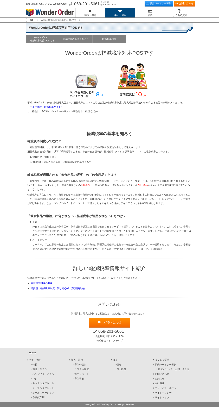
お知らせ (159, 378)
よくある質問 (180, 15)
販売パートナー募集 (160, 3)
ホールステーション (43, 392)
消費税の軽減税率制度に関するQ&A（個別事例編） (58, 288)
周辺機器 (121, 369)
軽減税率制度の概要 (41, 283)
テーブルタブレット (43, 388)
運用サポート (81, 374)
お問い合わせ (186, 3)
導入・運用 (120, 15)
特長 (35, 364)
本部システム (40, 369)
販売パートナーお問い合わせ (173, 369)
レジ (35, 378)
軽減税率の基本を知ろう (76, 38)
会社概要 (159, 383)
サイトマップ (162, 397)
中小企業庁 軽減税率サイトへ (46, 106)
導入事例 (79, 378)
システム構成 (81, 369)
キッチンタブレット (43, 383)
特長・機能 (90, 15)
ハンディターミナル (43, 374)
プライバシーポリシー (167, 388)
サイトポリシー (163, 392)
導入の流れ (80, 364)
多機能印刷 (38, 397)
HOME (32, 352)
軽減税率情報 (109, 38)
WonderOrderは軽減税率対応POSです (42, 39)
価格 (150, 15)
